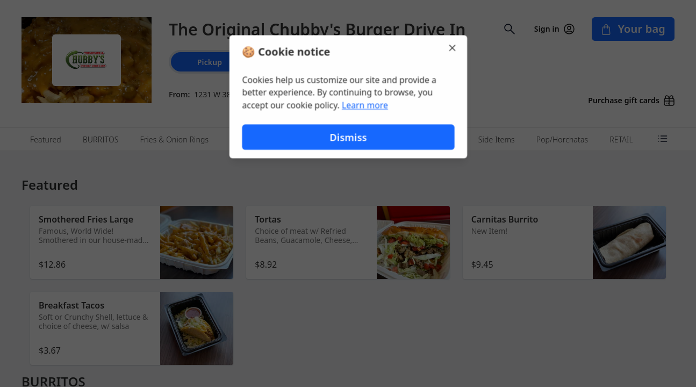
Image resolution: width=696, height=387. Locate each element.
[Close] (453, 47)
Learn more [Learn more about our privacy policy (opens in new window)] (364, 105)
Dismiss (348, 137)
